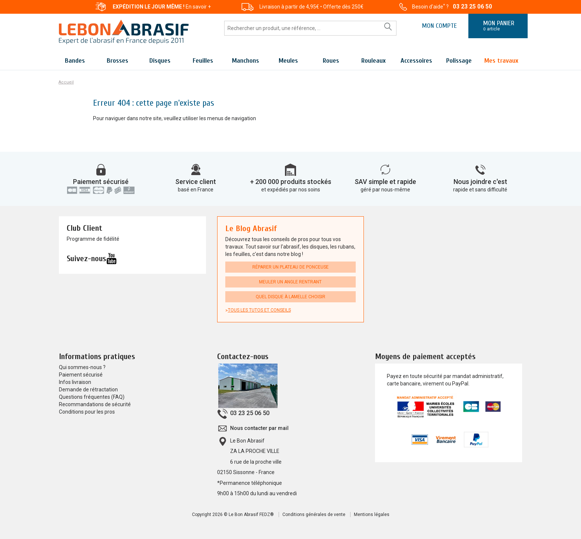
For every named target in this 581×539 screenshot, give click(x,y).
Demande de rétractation (88, 389)
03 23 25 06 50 (472, 6)
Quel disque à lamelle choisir (290, 296)
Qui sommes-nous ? (82, 367)
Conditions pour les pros (87, 412)
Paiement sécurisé (101, 181)
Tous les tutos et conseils (259, 310)
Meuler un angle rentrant (290, 282)
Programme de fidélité (93, 239)
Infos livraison (75, 382)
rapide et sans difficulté (480, 190)
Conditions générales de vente (313, 514)
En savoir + (198, 7)
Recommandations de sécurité (95, 404)
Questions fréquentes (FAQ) (91, 397)
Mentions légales (371, 514)
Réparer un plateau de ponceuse (290, 267)
